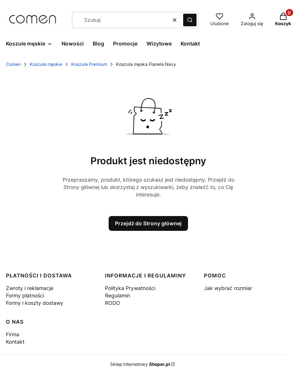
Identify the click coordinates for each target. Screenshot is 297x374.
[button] (190, 20)
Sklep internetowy (140, 364)
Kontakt (15, 341)
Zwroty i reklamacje (29, 288)
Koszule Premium (89, 64)
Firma (12, 334)
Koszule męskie (46, 64)
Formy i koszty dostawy (34, 303)
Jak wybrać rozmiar (228, 288)
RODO (112, 303)
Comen (13, 64)
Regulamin (117, 295)
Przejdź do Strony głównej (148, 223)
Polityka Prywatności (130, 288)
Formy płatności (25, 295)
